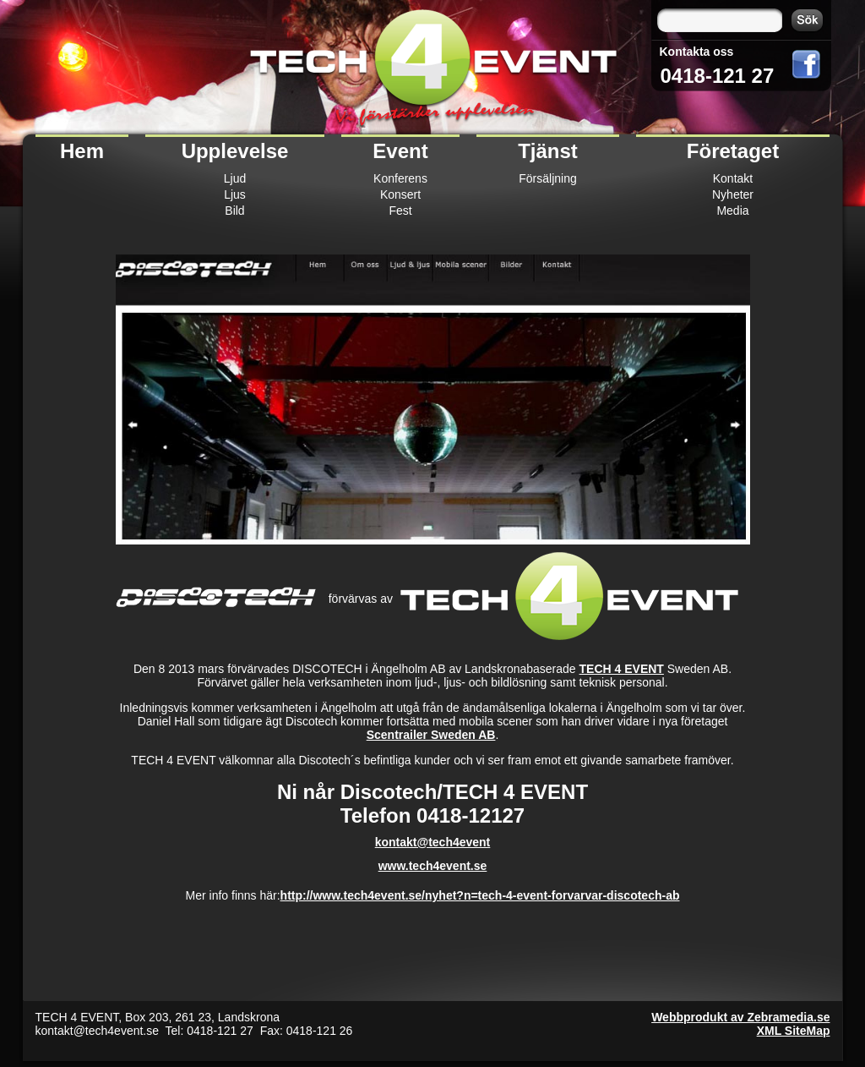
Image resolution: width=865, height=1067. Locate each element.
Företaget (733, 151)
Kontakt (733, 178)
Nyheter (732, 194)
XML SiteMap (793, 1030)
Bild (234, 210)
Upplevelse (235, 151)
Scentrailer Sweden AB (431, 734)
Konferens (400, 178)
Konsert (400, 194)
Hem (82, 151)
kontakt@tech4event (433, 842)
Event (400, 151)
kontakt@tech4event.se (97, 1030)
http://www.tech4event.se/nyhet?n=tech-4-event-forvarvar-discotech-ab (480, 895)
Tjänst (548, 151)
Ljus (235, 194)
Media (732, 210)
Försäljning (547, 178)
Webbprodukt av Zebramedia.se (740, 1017)
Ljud (235, 178)
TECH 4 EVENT (621, 669)
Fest (400, 210)
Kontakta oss (697, 51)
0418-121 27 (718, 75)
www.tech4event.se (432, 866)
